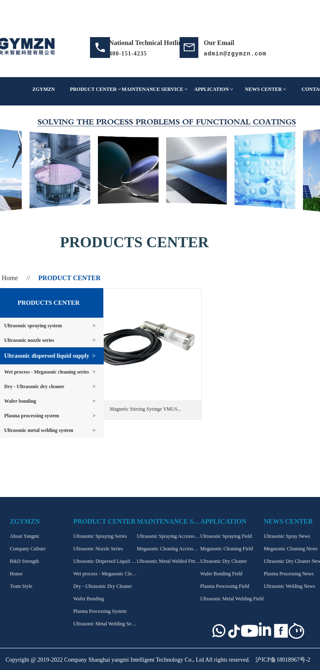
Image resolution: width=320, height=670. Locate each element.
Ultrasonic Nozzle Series (98, 549)
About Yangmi (24, 536)
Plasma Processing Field (224, 586)
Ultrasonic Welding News (289, 586)
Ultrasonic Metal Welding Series (105, 624)
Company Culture (28, 549)
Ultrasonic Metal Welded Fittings (168, 561)
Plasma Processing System (100, 611)
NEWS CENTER (265, 89)
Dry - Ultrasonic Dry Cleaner (102, 586)
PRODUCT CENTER (95, 89)
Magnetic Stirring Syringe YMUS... (145, 409)
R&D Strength (24, 561)
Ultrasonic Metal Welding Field (232, 599)
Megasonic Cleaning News (291, 549)
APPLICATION (213, 89)
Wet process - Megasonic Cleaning (105, 574)
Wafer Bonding (88, 599)
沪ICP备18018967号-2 (282, 660)
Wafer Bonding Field (221, 574)
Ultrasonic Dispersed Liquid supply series (105, 561)
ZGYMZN (43, 89)
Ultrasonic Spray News (287, 536)
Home (10, 277)
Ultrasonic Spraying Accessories (168, 536)
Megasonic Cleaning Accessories (168, 549)
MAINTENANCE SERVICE (155, 89)
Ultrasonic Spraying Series (100, 536)
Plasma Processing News (289, 574)
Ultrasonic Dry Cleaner (223, 561)
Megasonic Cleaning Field (226, 549)
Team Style (21, 586)
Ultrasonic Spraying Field (226, 536)
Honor (16, 574)
